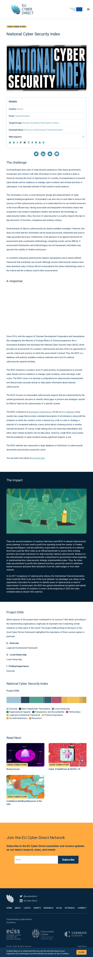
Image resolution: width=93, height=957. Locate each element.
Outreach (70, 911)
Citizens (55, 126)
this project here (37, 461)
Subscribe (68, 863)
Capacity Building (22, 119)
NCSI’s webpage (66, 415)
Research (48, 911)
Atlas (59, 911)
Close (81, 952)
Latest (27, 911)
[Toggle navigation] (88, 11)
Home (9, 911)
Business (26, 126)
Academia (35, 126)
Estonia (20, 112)
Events (37, 911)
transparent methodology (40, 415)
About (18, 911)
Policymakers (45, 126)
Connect (82, 911)
